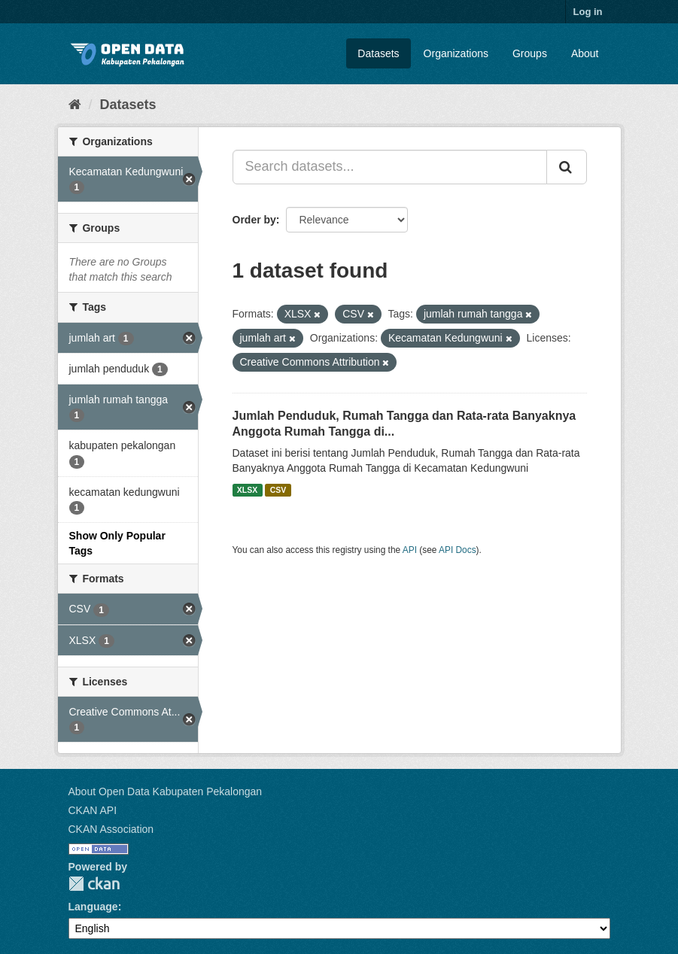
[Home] (74, 104)
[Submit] (566, 167)
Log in (588, 11)
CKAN (94, 884)
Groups (529, 53)
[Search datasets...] (390, 167)
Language (93, 907)
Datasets (378, 53)
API (410, 550)
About (585, 53)
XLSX (247, 489)
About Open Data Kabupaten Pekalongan (165, 791)
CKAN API (92, 810)
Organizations (456, 53)
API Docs (457, 550)
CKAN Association (111, 829)
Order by (254, 220)
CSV (278, 489)
